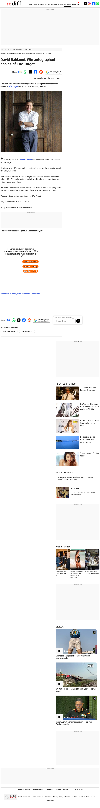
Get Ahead (10, 53)
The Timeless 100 (77, 790)
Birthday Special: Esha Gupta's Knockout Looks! (89, 423)
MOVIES (47, 4)
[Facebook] (94, 3)
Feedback (74, 797)
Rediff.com (26, 797)
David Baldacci (27, 331)
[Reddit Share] (40, 72)
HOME (30, 4)
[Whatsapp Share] (25, 72)
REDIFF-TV (75, 4)
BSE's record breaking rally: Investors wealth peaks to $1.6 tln (89, 406)
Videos (65, 790)
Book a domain (38, 790)
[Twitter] (86, 3)
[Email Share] (19, 72)
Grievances (50, 800)
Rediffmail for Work (24, 790)
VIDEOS (60, 626)
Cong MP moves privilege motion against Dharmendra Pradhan (75, 478)
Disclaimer (48, 797)
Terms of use (90, 797)
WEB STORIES (63, 546)
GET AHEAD (67, 4)
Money (58, 790)
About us (82, 797)
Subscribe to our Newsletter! (63, 318)
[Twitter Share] (30, 72)
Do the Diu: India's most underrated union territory (87, 439)
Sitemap (67, 797)
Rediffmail (49, 790)
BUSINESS (41, 4)
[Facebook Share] (35, 72)
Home (3, 53)
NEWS (35, 4)
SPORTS (60, 4)
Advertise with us (37, 797)
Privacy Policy (58, 797)
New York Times (9, 331)
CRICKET (54, 4)
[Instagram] (90, 3)
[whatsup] (98, 3)
